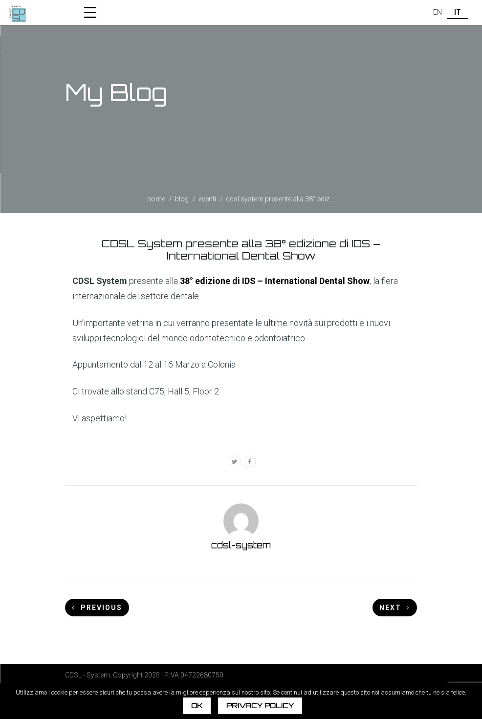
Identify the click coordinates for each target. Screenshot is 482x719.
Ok (196, 705)
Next (394, 607)
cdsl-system (241, 545)
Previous (97, 607)
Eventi (207, 199)
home (156, 199)
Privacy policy (260, 705)
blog (182, 199)
